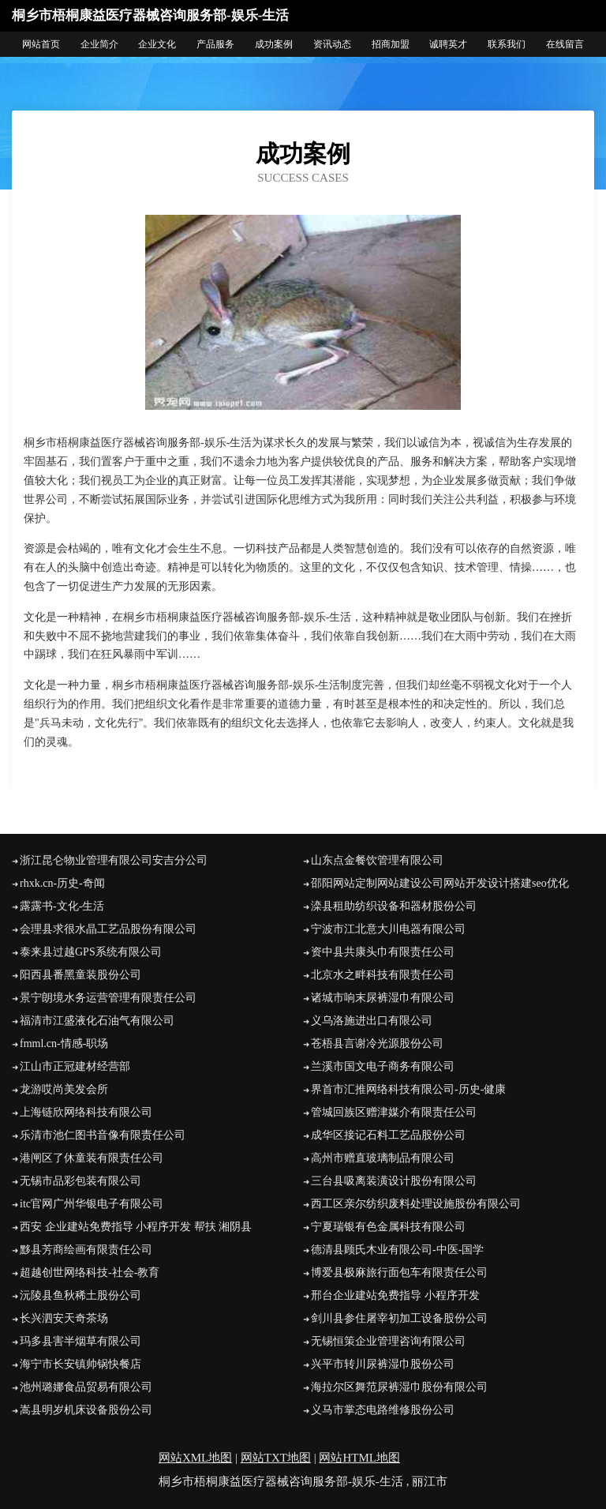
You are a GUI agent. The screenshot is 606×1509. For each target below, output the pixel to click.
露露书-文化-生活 (62, 906)
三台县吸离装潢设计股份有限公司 (394, 1181)
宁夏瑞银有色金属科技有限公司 (388, 1227)
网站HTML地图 (359, 1457)
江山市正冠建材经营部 (75, 1066)
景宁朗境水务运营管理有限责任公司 (108, 998)
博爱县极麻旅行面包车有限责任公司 (399, 1272)
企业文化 (157, 44)
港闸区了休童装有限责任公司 (91, 1158)
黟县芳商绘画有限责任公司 (86, 1250)
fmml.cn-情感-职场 (64, 1043)
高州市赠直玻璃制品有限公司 (382, 1158)
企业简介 (99, 44)
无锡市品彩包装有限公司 (80, 1181)
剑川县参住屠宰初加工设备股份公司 (399, 1318)
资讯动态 (332, 44)
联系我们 (507, 44)
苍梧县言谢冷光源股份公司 (377, 1043)
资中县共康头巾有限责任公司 (382, 952)
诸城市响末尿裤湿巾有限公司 (382, 998)
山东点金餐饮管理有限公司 (377, 860)
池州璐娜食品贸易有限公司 (86, 1387)
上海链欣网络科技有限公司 (86, 1112)
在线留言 (565, 44)
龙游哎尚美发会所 (64, 1089)
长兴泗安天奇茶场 (64, 1318)
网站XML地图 (195, 1457)
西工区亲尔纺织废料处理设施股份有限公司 (416, 1204)
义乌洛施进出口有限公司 (371, 1021)
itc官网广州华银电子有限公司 (91, 1204)
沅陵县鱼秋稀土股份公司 (80, 1295)
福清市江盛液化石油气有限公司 (97, 1021)
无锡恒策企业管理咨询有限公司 (388, 1341)
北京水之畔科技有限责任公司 (382, 975)
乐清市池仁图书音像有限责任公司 (102, 1135)
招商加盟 (391, 44)
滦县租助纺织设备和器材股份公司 (394, 906)
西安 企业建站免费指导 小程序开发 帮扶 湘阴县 (136, 1227)
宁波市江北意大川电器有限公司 (388, 929)
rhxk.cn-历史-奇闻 (62, 883)
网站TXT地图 (276, 1457)
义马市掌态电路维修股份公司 (382, 1410)
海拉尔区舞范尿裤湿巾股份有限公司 (399, 1387)
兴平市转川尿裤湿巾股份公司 (382, 1364)
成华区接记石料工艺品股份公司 (388, 1135)
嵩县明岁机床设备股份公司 (86, 1410)
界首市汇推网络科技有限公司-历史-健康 (408, 1089)
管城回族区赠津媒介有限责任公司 (394, 1112)
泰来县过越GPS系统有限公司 (91, 952)
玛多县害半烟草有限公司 (80, 1341)
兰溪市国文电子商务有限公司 (382, 1066)
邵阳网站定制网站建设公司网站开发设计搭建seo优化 (440, 883)
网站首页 (41, 44)
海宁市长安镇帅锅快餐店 (80, 1364)
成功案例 (274, 44)
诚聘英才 (448, 44)
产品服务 (215, 44)
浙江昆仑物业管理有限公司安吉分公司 (114, 860)
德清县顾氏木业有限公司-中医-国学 (397, 1250)
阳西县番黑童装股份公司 (80, 975)
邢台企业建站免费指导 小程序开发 (395, 1295)
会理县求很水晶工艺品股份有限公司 (108, 929)
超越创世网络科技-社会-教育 (89, 1272)
